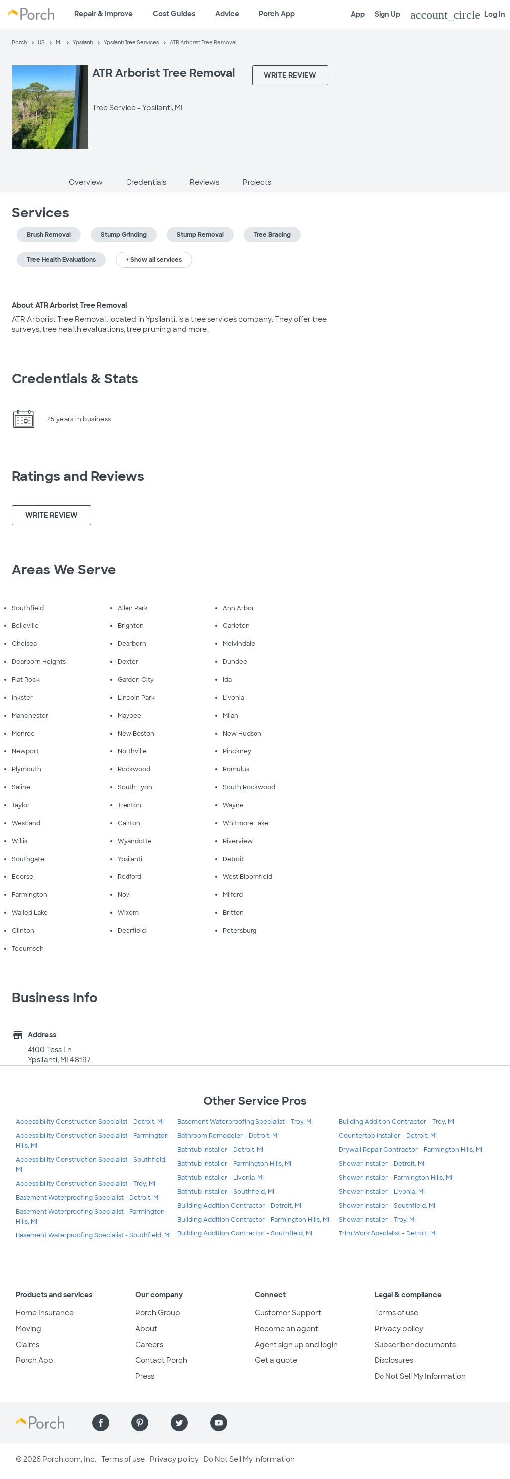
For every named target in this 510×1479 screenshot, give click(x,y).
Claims (27, 1344)
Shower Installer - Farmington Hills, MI (395, 1178)
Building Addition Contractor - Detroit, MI (239, 1206)
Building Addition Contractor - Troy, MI (396, 1122)
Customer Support (288, 1312)
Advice (227, 13)
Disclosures (394, 1360)
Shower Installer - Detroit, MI (381, 1164)
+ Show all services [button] (154, 260)
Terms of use (396, 1312)
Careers (149, 1344)
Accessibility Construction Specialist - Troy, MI (85, 1184)
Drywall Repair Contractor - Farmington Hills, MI (410, 1150)
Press (144, 1376)
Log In (457, 14)
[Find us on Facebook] (100, 1422)
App (358, 14)
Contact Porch (161, 1360)
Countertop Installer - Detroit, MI (388, 1136)
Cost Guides (174, 13)
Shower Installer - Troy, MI (377, 1220)
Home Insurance (45, 1312)
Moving (28, 1328)
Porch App (277, 13)
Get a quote (276, 1360)
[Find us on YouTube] (218, 1422)
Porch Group (157, 1312)
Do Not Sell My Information (420, 1376)
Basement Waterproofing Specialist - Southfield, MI (93, 1235)
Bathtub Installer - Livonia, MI (220, 1178)
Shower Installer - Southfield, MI (387, 1206)
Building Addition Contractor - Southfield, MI (244, 1233)
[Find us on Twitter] (179, 1422)
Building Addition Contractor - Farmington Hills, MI (253, 1220)
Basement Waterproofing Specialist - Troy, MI (245, 1122)
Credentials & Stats (75, 378)
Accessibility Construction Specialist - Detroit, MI (90, 1122)
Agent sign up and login (296, 1344)
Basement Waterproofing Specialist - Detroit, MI (88, 1198)
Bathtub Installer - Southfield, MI (225, 1192)
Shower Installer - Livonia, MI (382, 1192)
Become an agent (286, 1328)
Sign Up (387, 14)
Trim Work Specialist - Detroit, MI (388, 1233)
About (146, 1328)
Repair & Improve (103, 13)
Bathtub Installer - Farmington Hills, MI (234, 1164)
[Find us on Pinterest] (139, 1422)
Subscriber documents (415, 1344)
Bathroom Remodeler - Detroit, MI (228, 1136)
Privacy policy (399, 1328)
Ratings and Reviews (78, 476)
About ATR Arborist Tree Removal (69, 305)
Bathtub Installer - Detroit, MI (220, 1150)
